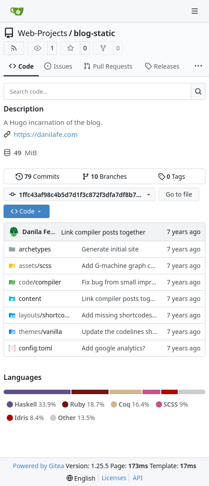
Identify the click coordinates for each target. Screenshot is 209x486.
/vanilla (40, 331)
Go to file (179, 194)
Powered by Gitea (38, 465)
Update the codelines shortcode (128, 331)
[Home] (16, 11)
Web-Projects (42, 33)
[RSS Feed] (14, 48)
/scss (35, 265)
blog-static (94, 33)
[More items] (198, 66)
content (30, 298)
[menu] (81, 478)
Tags (171, 176)
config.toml (35, 348)
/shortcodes (46, 315)
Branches (104, 176)
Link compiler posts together (103, 232)
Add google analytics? (113, 348)
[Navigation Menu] (196, 11)
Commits (37, 176)
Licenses (114, 478)
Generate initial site (110, 249)
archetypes (35, 249)
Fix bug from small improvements (131, 282)
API (137, 478)
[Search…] (198, 91)
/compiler (40, 282)
